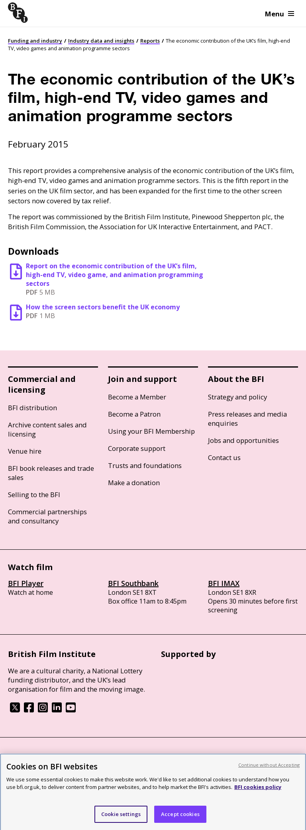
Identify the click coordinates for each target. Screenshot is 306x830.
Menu (279, 13)
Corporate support (136, 448)
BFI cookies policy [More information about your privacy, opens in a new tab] (257, 791)
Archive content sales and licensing (47, 429)
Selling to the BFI (34, 494)
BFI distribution (32, 407)
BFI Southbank (133, 583)
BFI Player (25, 583)
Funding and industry (35, 40)
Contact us (224, 457)
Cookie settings (121, 818)
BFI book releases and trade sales (51, 473)
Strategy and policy (237, 396)
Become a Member (137, 396)
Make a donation (134, 482)
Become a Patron (134, 414)
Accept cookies (180, 818)
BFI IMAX (223, 583)
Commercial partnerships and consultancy (47, 516)
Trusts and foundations (145, 465)
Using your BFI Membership (151, 431)
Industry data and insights (101, 40)
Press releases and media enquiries (247, 418)
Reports (150, 40)
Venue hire (24, 451)
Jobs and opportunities (243, 440)
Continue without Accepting (269, 770)
